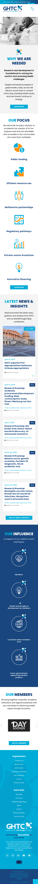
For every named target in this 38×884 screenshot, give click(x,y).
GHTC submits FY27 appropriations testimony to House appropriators (18, 365)
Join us (19, 779)
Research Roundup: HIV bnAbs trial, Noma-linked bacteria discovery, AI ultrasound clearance (18, 430)
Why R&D (19, 794)
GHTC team (19, 768)
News (19, 805)
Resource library (19, 813)
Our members (19, 775)
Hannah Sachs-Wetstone (19, 408)
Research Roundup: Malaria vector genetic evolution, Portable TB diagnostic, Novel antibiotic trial (16, 461)
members (19, 694)
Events (19, 809)
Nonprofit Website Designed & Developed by (19, 877)
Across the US (19, 816)
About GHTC (19, 764)
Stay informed (19, 783)
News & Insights (19, 304)
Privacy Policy (14, 882)
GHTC (30, 408)
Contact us (19, 761)
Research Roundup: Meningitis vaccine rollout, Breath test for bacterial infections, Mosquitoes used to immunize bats (18, 493)
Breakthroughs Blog (19, 802)
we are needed (19, 61)
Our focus (19, 798)
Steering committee (19, 772)
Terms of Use (24, 882)
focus (19, 120)
